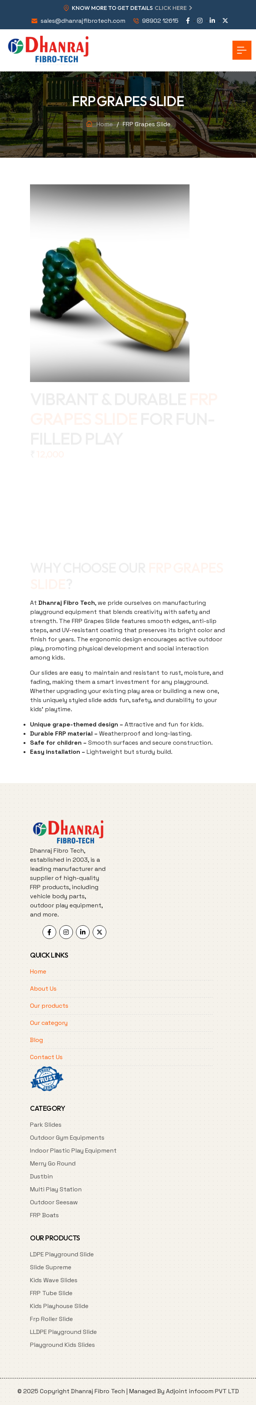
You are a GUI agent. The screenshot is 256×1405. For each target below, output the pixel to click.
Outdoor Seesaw (54, 1202)
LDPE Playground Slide (62, 1254)
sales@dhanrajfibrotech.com (83, 21)
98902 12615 (160, 21)
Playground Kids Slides (62, 1345)
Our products (49, 1006)
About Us (43, 989)
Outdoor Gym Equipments (67, 1138)
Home (104, 124)
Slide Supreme (50, 1267)
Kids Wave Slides (53, 1280)
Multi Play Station (56, 1189)
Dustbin (41, 1176)
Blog (36, 1040)
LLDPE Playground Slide (63, 1332)
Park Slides (46, 1125)
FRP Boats (44, 1215)
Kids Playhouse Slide (59, 1306)
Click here (171, 7)
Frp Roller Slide (51, 1319)
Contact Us (46, 1057)
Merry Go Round (53, 1163)
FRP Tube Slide (51, 1293)
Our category (49, 1023)
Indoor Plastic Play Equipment (73, 1150)
